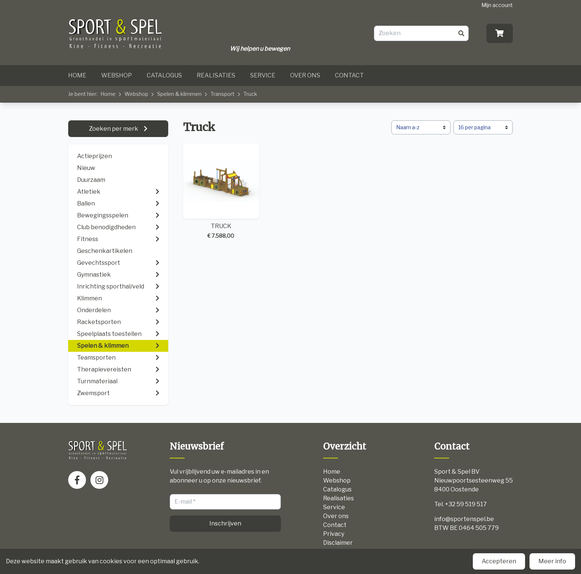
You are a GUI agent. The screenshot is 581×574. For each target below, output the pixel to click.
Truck (250, 94)
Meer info (552, 561)
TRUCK (221, 191)
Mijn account (497, 5)
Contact (349, 75)
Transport (222, 94)
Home (77, 75)
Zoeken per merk (114, 128)
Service (262, 75)
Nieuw (86, 167)
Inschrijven (225, 523)
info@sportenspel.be (464, 519)
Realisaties (216, 75)
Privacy (333, 533)
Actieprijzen (94, 156)
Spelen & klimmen (179, 94)
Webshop (116, 75)
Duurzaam (91, 179)
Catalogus (164, 75)
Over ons (305, 75)
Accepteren (499, 561)
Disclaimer (338, 542)
